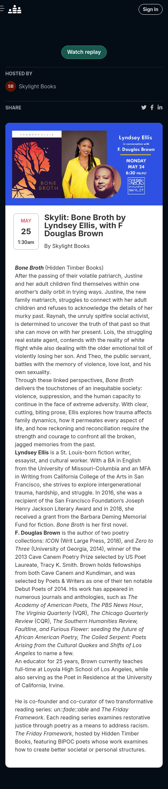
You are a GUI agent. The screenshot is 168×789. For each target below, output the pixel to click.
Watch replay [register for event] (84, 52)
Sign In (150, 9)
